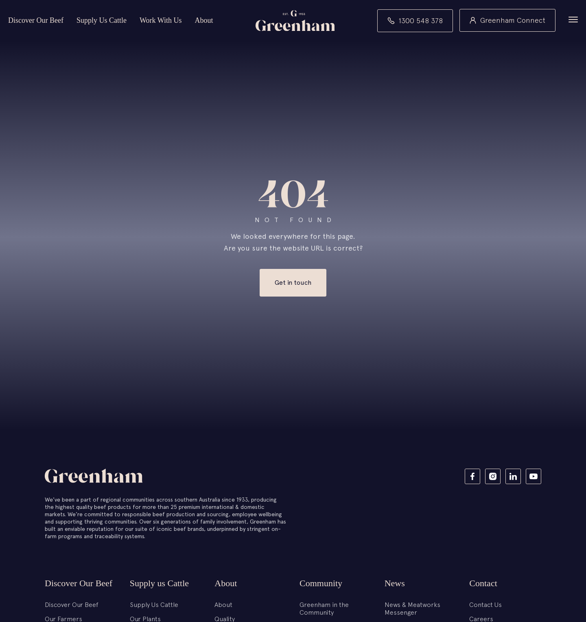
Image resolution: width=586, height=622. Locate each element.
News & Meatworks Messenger (412, 610)
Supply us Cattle (159, 585)
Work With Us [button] (161, 21)
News (395, 585)
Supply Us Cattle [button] (102, 21)
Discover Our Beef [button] (35, 21)
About (225, 585)
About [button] (204, 21)
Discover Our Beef (78, 585)
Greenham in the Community (324, 610)
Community (321, 585)
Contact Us (485, 607)
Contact (483, 585)
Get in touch (293, 285)
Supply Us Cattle (154, 607)
